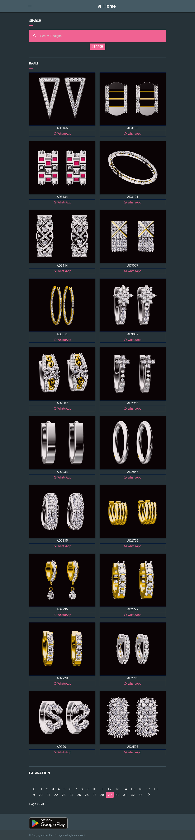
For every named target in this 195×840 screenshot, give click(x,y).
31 (125, 795)
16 (140, 789)
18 (156, 789)
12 (110, 789)
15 (133, 789)
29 (110, 795)
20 (41, 795)
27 (94, 795)
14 (125, 789)
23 (64, 795)
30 (117, 795)
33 (140, 795)
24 (71, 795)
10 (94, 789)
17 (148, 789)
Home (107, 6)
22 (56, 795)
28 (102, 795)
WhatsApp (62, 134)
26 (87, 795)
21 (48, 795)
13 (117, 789)
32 (133, 795)
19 (33, 795)
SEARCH (97, 46)
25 (79, 795)
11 (102, 789)
